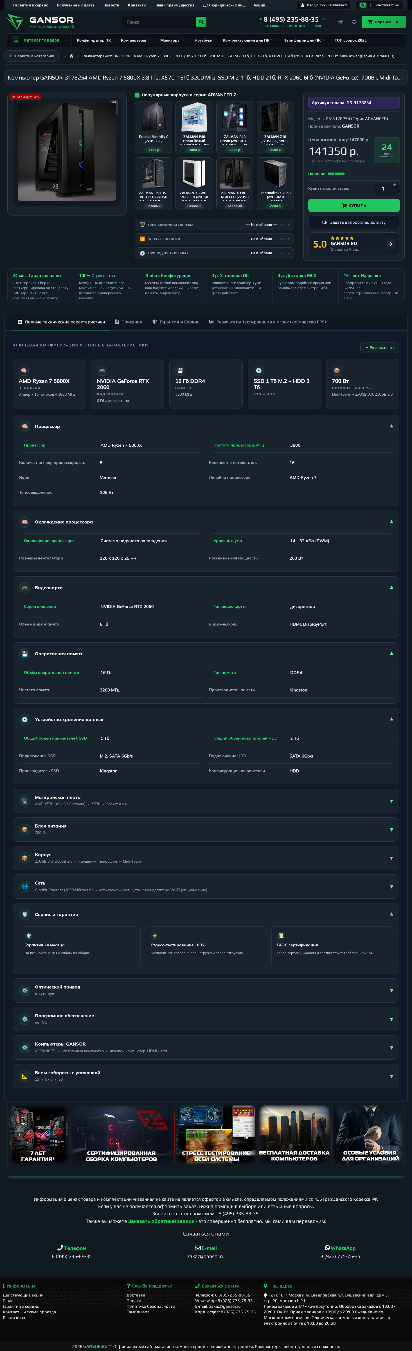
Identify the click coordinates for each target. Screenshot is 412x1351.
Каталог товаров (39, 40)
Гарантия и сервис (30, 5)
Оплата (134, 1300)
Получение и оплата (76, 5)
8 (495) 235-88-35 (238, 1213)
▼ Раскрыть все (380, 347)
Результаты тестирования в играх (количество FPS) (267, 322)
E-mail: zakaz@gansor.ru (218, 1306)
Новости (111, 5)
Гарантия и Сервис (175, 322)
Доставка (136, 1295)
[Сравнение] (340, 22)
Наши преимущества (175, 5)
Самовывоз (138, 1311)
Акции (259, 5)
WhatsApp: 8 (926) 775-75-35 (224, 1300)
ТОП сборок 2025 (351, 40)
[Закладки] (354, 22)
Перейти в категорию (31, 56)
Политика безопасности (151, 1306)
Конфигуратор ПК (94, 40)
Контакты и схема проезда (29, 1311)
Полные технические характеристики (61, 322)
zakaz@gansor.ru (205, 1256)
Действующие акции (23, 1295)
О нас (8, 1300)
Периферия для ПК (304, 40)
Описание (128, 322)
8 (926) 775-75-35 (340, 1256)
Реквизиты (14, 1317)
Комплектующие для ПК (248, 40)
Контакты (137, 5)
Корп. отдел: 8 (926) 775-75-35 (225, 1311)
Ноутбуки (204, 40)
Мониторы (172, 40)
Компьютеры (135, 40)
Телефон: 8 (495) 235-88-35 (222, 1295)
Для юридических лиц (224, 5)
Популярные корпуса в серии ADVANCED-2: (190, 95)
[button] (292, 19)
